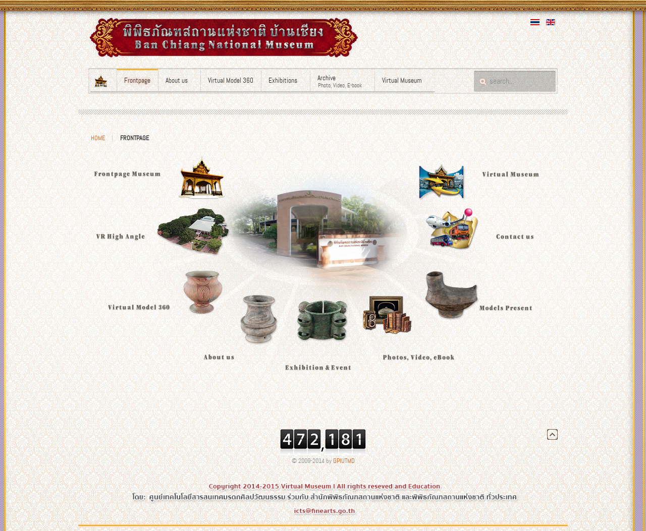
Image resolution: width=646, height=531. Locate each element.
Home (98, 138)
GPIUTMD (344, 460)
